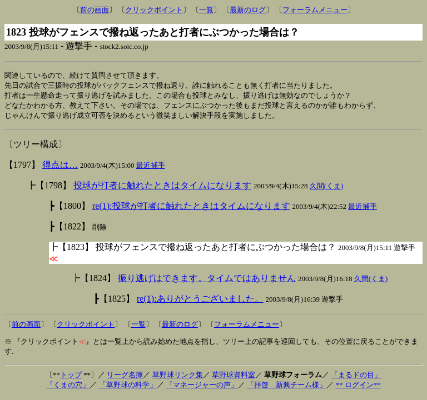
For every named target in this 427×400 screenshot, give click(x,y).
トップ (71, 377)
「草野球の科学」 (128, 387)
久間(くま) (327, 188)
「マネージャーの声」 (202, 387)
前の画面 (94, 10)
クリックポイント (154, 10)
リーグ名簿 (125, 377)
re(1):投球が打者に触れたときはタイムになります (191, 208)
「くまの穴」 (68, 387)
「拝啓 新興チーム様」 (286, 387)
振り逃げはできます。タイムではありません (207, 281)
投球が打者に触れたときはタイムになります (162, 188)
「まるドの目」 (356, 377)
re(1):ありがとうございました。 (200, 301)
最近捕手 (150, 168)
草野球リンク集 (177, 377)
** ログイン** (357, 387)
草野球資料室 (233, 377)
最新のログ (248, 10)
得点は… (60, 167)
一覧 (206, 10)
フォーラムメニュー (314, 10)
